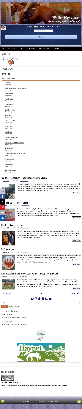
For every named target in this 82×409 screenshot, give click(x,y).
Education (33, 48)
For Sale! (56, 49)
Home (3, 49)
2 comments (24, 252)
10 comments (24, 181)
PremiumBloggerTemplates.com (47, 406)
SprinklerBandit (10, 110)
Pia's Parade (8, 164)
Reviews (23, 48)
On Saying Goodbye (8, 321)
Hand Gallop (9, 115)
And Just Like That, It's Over (10, 311)
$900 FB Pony (9, 93)
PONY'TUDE (8, 126)
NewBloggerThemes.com (65, 406)
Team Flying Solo (34, 401)
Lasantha (34, 406)
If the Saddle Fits (10, 121)
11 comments (24, 205)
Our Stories (13, 48)
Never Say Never (7, 314)
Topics (10, 306)
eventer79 (6, 181)
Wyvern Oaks (9, 148)
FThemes (17, 406)
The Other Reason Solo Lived (12, 225)
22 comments (24, 276)
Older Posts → (75, 294)
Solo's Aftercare (7, 249)
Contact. (7, 82)
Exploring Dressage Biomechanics (15, 88)
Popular (4, 306)
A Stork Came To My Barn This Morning (14, 324)
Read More (76, 193)
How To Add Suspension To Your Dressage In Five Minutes (24, 178)
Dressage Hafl (9, 159)
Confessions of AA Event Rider (14, 143)
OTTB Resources (45, 48)
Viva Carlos (8, 132)
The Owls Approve (10, 170)
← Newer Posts (6, 294)
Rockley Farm (9, 99)
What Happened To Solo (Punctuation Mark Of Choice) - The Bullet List (29, 273)
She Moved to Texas (11, 137)
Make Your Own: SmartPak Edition (14, 203)
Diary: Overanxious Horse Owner (15, 154)
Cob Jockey (8, 104)
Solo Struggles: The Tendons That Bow (14, 318)
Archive (17, 306)
